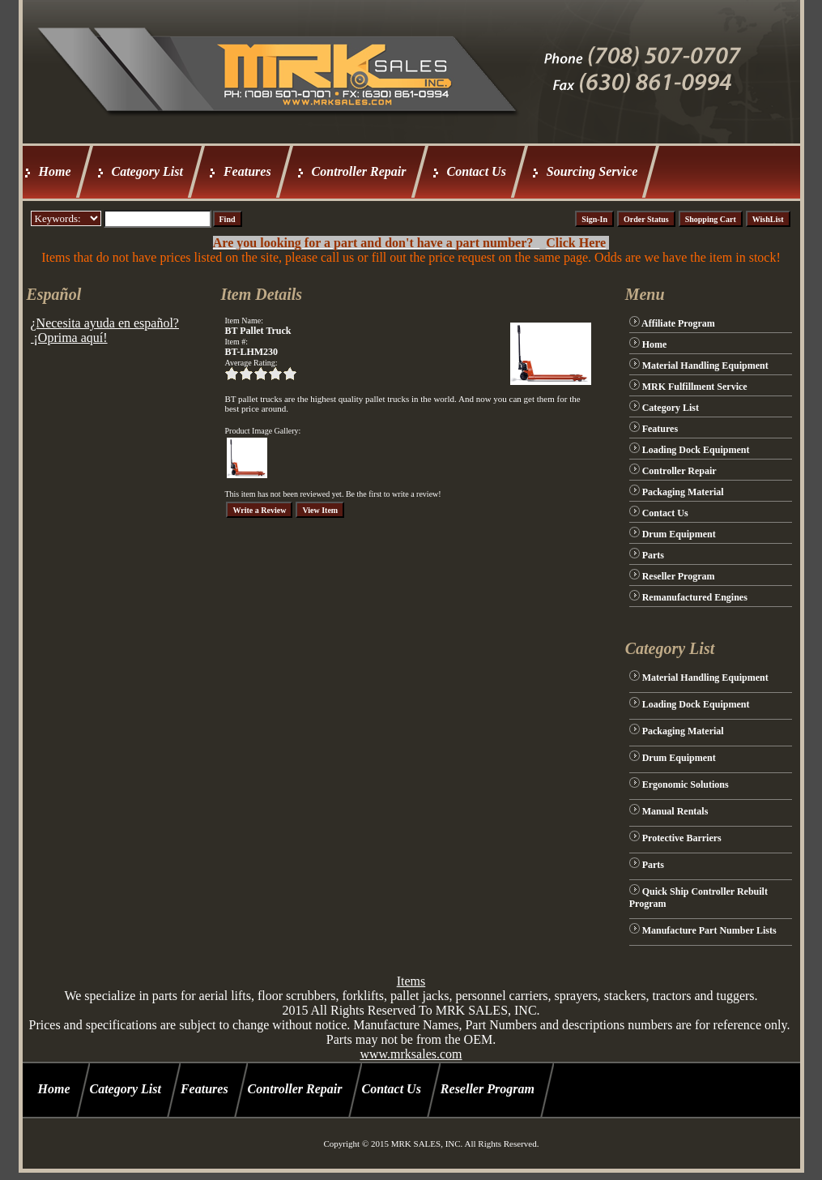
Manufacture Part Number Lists (709, 930)
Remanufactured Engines (694, 597)
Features (247, 171)
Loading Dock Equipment (696, 449)
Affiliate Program (678, 323)
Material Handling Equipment (705, 365)
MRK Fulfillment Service (694, 386)
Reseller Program (678, 576)
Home (55, 171)
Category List (147, 171)
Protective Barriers (682, 838)
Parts (653, 555)
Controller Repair (359, 171)
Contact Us (476, 171)
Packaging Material (683, 492)
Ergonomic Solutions (685, 784)
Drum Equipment (679, 534)
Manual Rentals (675, 811)
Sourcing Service (592, 171)
